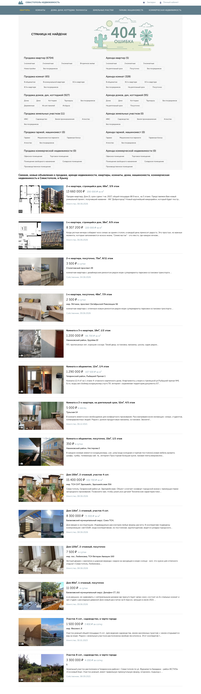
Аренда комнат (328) (119, 77)
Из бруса (28, 112)
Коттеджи (54, 101)
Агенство (89, 126)
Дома (26, 101)
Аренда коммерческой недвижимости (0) (131, 158)
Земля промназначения (67, 126)
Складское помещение (74, 169)
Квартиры (25, 10)
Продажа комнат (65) (37, 77)
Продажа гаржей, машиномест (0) (45, 139)
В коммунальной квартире (55, 83)
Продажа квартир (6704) (39, 58)
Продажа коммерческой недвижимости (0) (51, 158)
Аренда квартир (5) (117, 58)
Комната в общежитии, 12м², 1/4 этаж (87, 374)
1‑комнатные (29, 64)
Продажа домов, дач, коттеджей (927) (47, 96)
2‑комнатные (49, 64)
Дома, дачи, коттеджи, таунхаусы (69, 10)
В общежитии (30, 83)
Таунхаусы (71, 101)
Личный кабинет (169, 2)
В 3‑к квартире (30, 88)
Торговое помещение (60, 164)
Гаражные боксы (76, 145)
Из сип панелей (72, 107)
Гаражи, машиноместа (131, 10)
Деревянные (52, 107)
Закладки (149, 2)
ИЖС (26, 126)
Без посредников (75, 69)
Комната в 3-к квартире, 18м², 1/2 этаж (88, 338)
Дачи (39, 101)
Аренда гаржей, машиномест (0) (126, 139)
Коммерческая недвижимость (165, 10)
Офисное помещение (33, 164)
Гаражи (27, 145)
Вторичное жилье (31, 69)
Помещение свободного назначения (40, 169)
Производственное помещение (37, 174)
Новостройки (53, 69)
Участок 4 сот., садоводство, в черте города (91, 627)
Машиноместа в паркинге (50, 145)
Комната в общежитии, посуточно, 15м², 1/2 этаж (94, 446)
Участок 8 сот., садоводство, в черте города (91, 663)
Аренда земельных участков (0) (125, 120)
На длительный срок (114, 69)
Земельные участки (103, 10)
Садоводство (42, 126)
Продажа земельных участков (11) (45, 120)
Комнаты (40, 10)
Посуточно (136, 69)
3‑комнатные (68, 64)
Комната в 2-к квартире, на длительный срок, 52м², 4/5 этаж (100, 410)
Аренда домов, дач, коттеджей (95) (127, 101)
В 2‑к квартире (81, 83)
